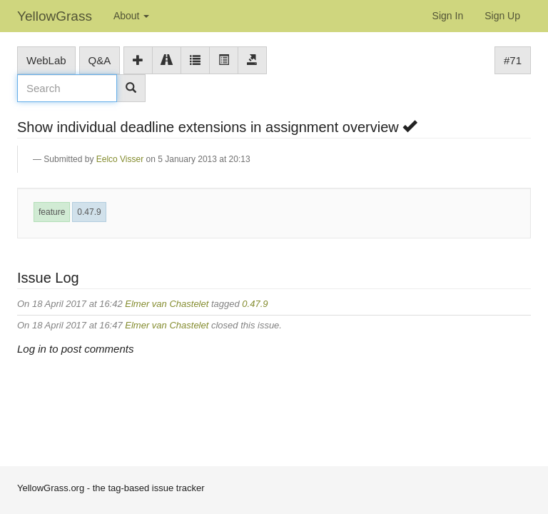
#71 (513, 60)
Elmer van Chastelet (166, 303)
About (131, 15)
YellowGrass (54, 16)
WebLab (46, 60)
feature (52, 212)
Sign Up (502, 15)
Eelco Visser (119, 159)
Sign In (448, 15)
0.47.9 (89, 212)
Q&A (99, 60)
